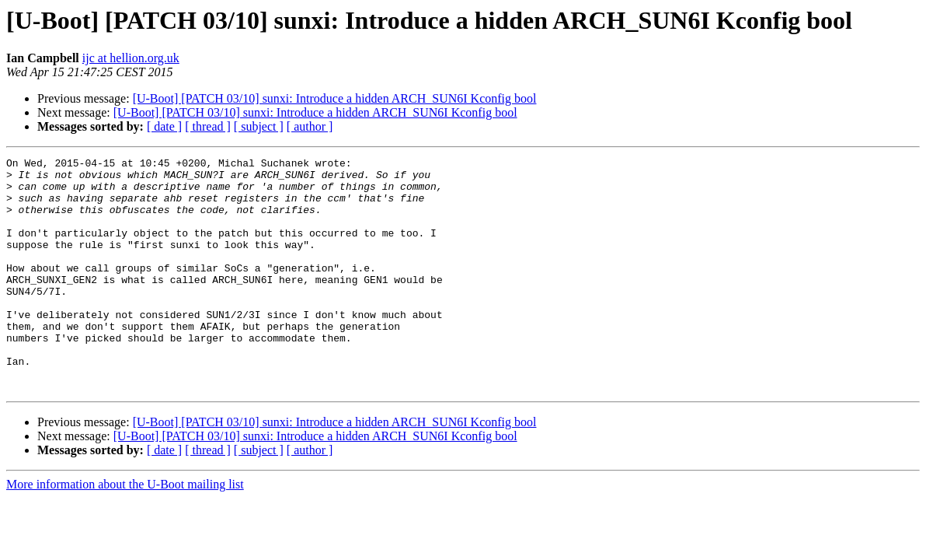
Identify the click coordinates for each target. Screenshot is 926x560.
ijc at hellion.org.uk (130, 58)
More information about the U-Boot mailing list (125, 530)
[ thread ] (208, 126)
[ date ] (164, 126)
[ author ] (310, 126)
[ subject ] (259, 126)
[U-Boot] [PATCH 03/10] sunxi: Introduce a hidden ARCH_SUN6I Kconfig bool (335, 98)
